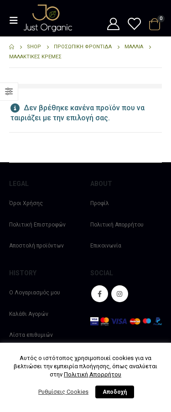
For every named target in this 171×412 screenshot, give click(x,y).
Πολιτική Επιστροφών (37, 224)
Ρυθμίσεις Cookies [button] (63, 391)
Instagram (119, 293)
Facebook (99, 293)
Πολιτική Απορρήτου (117, 224)
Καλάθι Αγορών (28, 314)
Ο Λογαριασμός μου (34, 292)
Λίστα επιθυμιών (31, 335)
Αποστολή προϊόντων (36, 245)
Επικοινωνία (105, 245)
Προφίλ (99, 203)
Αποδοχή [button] (115, 392)
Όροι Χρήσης (26, 203)
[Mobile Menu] (16, 20)
